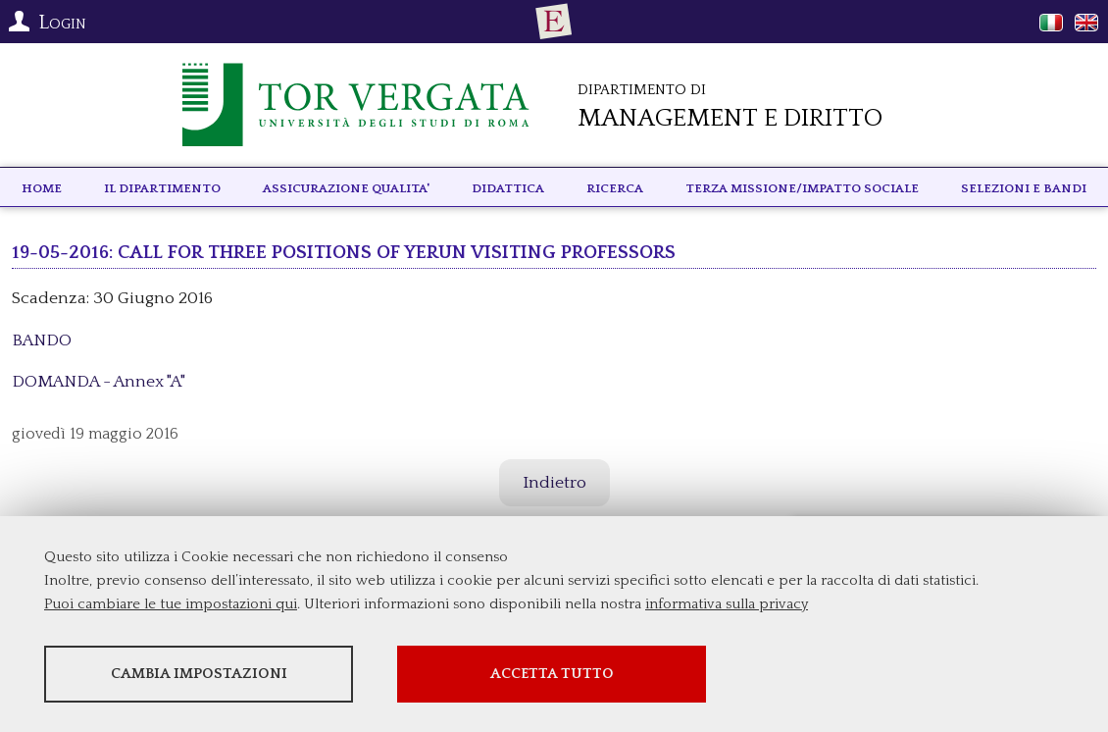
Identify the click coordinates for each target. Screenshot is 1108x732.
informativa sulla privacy (726, 604)
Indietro (554, 483)
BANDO (42, 340)
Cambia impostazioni (199, 673)
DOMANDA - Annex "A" (98, 382)
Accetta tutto (552, 673)
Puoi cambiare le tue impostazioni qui (170, 604)
